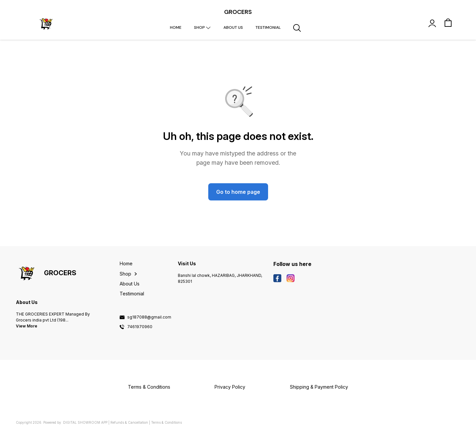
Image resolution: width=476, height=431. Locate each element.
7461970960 (139, 326)
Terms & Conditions (166, 422)
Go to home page (238, 192)
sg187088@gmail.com (149, 317)
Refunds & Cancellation (129, 422)
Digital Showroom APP (85, 422)
